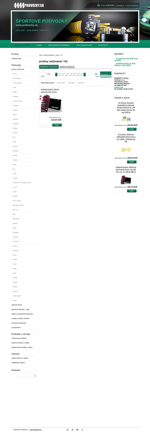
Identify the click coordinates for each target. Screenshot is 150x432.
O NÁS (39, 45)
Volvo (15, 300)
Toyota (15, 291)
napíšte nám (118, 87)
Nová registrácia (132, 5)
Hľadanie (16, 370)
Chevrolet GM (17, 101)
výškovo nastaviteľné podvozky (22, 314)
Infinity (15, 155)
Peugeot (16, 232)
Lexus (15, 187)
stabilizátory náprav (18, 363)
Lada (14, 173)
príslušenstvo (16, 327)
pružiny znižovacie (18, 69)
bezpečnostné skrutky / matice (22, 347)
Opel (14, 228)
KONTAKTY (103, 45)
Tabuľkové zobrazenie (49, 67)
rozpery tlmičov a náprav (20, 358)
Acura (15, 74)
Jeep (14, 164)
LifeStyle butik (16, 59)
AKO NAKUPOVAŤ (84, 45)
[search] (35, 375)
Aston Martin (17, 83)
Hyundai (16, 151)
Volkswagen (17, 296)
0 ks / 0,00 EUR (108, 5)
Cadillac (15, 96)
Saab (14, 269)
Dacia (15, 115)
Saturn (15, 260)
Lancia (15, 178)
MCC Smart (17, 201)
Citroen (15, 110)
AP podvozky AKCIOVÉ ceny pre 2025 (126, 59)
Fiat (14, 137)
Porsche (16, 241)
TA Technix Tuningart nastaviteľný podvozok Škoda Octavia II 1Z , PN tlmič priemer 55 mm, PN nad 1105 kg (126, 107)
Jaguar (15, 160)
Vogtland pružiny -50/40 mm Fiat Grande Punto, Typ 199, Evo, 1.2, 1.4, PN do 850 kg (126, 169)
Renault (15, 250)
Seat (14, 273)
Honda (15, 146)
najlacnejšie (61, 83)
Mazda (15, 196)
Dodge (15, 128)
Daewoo (16, 119)
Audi (14, 87)
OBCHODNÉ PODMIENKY (59, 45)
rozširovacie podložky (19, 338)
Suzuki (15, 287)
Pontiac (15, 237)
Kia (14, 169)
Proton (15, 246)
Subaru (15, 282)
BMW (15, 92)
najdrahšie (71, 83)
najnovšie (81, 83)
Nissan (15, 223)
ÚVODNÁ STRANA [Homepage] (22, 45)
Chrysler (16, 106)
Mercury (15, 210)
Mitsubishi (16, 219)
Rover (15, 255)
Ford (14, 142)
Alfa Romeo (17, 78)
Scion (15, 264)
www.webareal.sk (36, 430)
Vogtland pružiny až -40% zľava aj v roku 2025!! (124, 64)
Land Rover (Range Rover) (22, 183)
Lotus (15, 192)
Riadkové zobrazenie (67, 67)
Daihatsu (16, 124)
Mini (14, 214)
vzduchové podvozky (19, 323)
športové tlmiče (17, 305)
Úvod (40, 55)
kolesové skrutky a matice (20, 343)
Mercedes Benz (18, 205)
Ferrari (15, 133)
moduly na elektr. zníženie (21, 318)
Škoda (15, 278)
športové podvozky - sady (20, 309)
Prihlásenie (120, 5)
